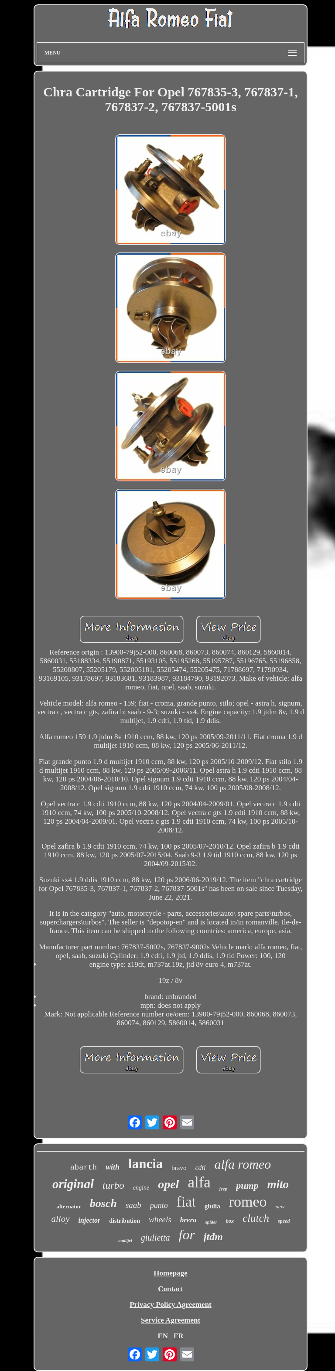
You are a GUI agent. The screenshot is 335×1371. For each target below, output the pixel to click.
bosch (103, 1203)
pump (247, 1185)
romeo (248, 1202)
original (73, 1184)
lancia (145, 1163)
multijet (125, 1240)
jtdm (213, 1236)
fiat (186, 1202)
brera (188, 1220)
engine (141, 1187)
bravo (178, 1167)
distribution (124, 1221)
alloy (60, 1219)
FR (179, 1336)
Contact (170, 1289)
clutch (256, 1218)
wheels (160, 1219)
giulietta (155, 1237)
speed (284, 1221)
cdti (200, 1167)
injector (90, 1220)
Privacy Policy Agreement (171, 1304)
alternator (68, 1206)
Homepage (170, 1273)
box (230, 1221)
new (280, 1206)
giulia (212, 1206)
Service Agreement (170, 1320)
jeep (223, 1188)
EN (162, 1336)
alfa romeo (242, 1164)
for (186, 1234)
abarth (83, 1167)
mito (278, 1184)
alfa (199, 1182)
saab (133, 1205)
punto (159, 1205)
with (113, 1167)
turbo (113, 1185)
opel (168, 1184)
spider (211, 1221)
